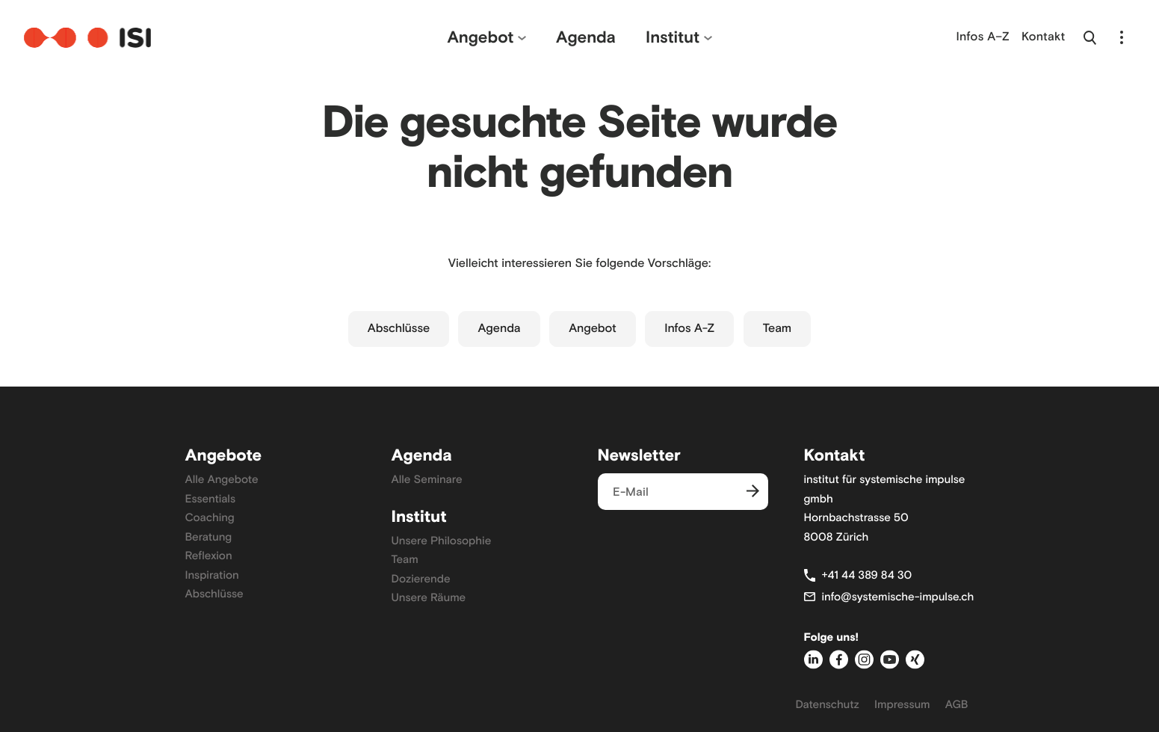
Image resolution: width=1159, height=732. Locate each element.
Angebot (480, 37)
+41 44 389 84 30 (867, 575)
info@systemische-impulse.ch (898, 596)
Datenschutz (827, 704)
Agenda (586, 37)
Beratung (208, 537)
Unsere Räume (429, 597)
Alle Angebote (222, 479)
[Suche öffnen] (1090, 37)
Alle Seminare (427, 479)
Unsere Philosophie (442, 540)
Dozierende (421, 578)
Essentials (210, 498)
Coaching (210, 517)
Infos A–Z (983, 37)
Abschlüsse (399, 329)
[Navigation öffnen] (1121, 37)
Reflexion (208, 555)
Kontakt (1044, 37)
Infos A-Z (689, 329)
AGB (956, 704)
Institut (672, 37)
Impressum (902, 704)
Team (777, 329)
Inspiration (212, 575)
